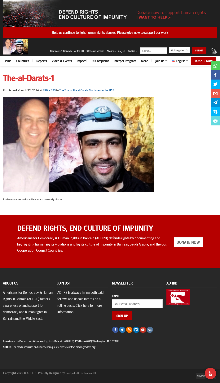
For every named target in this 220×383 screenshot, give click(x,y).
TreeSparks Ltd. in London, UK (80, 373)
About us (111, 51)
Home (7, 61)
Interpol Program (125, 61)
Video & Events (62, 61)
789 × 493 (49, 90)
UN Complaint (99, 61)
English (133, 51)
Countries (23, 61)
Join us (161, 61)
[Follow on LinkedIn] (136, 330)
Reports (41, 61)
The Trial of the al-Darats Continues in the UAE (86, 90)
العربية (121, 51)
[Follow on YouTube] (143, 330)
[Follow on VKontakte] (150, 330)
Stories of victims (95, 51)
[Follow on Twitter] (122, 330)
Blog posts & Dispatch (61, 51)
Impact (81, 61)
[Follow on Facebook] (115, 330)
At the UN (79, 51)
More (145, 61)
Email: (115, 296)
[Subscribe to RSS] (129, 330)
